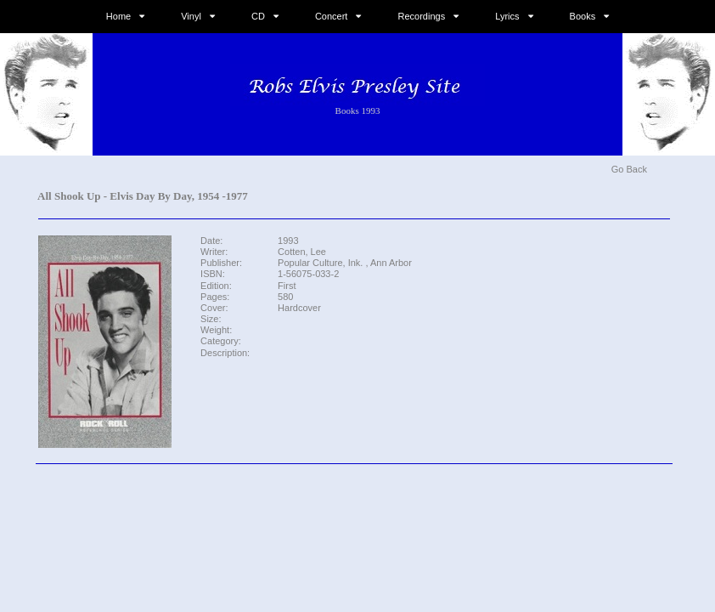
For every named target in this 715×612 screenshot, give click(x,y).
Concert (331, 16)
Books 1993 (357, 110)
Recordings (422, 16)
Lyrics (507, 16)
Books (583, 16)
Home (118, 16)
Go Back (629, 169)
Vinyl (191, 16)
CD (258, 16)
